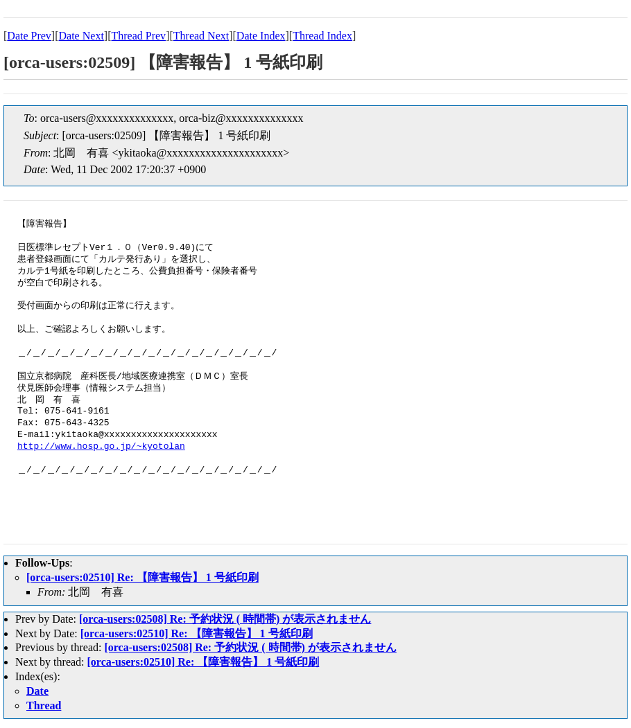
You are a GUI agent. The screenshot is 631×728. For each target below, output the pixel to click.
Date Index (261, 36)
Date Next (81, 36)
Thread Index (322, 36)
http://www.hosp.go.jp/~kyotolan (101, 447)
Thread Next (201, 36)
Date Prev (29, 36)
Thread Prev (138, 36)
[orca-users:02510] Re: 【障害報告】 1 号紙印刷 (142, 577)
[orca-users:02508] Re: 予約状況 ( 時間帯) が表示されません (225, 619)
